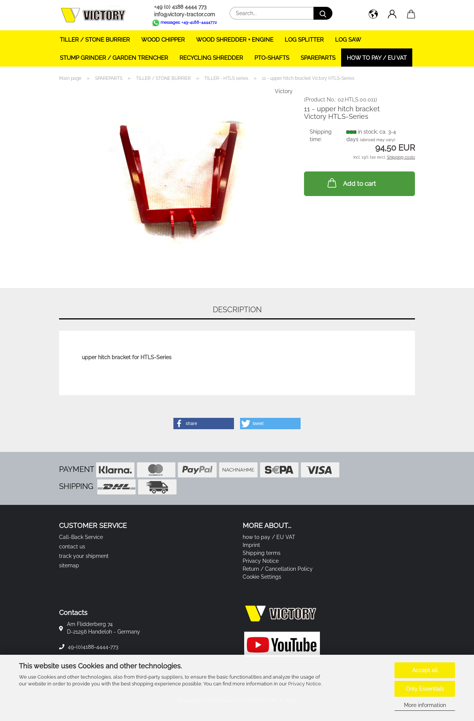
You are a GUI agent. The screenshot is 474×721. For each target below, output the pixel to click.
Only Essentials (425, 689)
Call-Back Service (81, 537)
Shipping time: (321, 135)
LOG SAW (348, 39)
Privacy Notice (304, 684)
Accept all (425, 670)
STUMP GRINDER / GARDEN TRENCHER (114, 58)
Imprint (251, 545)
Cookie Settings (262, 577)
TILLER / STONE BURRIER (95, 39)
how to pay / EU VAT (377, 58)
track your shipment (84, 556)
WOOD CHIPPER (163, 39)
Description (237, 309)
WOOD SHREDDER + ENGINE (234, 39)
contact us (72, 546)
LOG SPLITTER (304, 39)
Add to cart (351, 183)
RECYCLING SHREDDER (211, 58)
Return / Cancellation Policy (278, 569)
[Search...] (322, 13)
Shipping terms (262, 553)
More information (425, 705)
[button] (373, 15)
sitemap (69, 565)
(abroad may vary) (377, 139)
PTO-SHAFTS (271, 58)
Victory (284, 91)
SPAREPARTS (318, 58)
